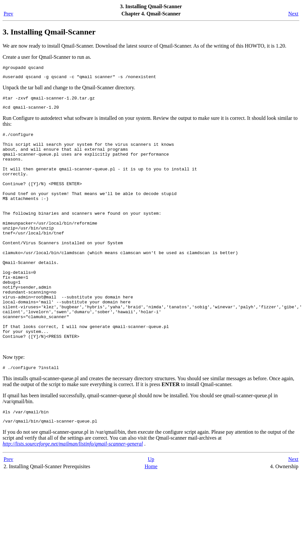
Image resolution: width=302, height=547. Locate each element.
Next (293, 13)
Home (151, 516)
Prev (8, 13)
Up (151, 509)
